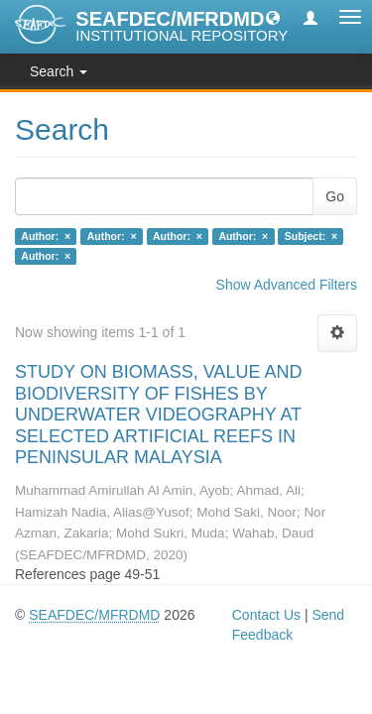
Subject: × (311, 236)
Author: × (45, 236)
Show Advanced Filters (286, 285)
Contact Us (266, 615)
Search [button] (58, 71)
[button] (273, 17)
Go (334, 196)
